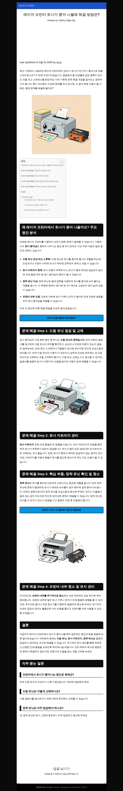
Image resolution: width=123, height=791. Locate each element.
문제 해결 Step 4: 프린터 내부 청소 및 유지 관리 (41, 186)
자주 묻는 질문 (28, 197)
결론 (24, 192)
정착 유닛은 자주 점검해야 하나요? (39, 210)
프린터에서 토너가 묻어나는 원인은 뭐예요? (41, 200)
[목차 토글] (64, 162)
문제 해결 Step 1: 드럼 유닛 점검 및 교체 (38, 170)
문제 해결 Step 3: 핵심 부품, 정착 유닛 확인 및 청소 (42, 181)
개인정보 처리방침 (26, 5)
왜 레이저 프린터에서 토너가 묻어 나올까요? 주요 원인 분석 (44, 165)
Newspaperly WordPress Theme (73, 787)
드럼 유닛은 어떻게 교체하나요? (38, 205)
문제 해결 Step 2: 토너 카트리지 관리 (37, 176)
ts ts (58, 62)
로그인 (66, 773)
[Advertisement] (61, 42)
